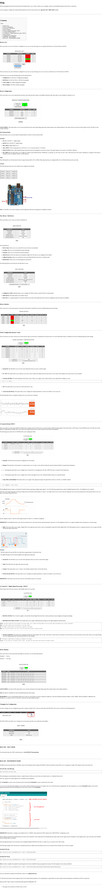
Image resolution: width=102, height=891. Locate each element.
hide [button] (2, 23)
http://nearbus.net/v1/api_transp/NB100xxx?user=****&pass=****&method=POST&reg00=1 (18, 854)
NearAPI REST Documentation (31, 754)
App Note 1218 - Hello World (47, 9)
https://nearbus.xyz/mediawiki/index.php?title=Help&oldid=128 (21, 884)
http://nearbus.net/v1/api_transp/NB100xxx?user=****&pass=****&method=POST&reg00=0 (18, 861)
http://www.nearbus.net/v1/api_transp (8, 773)
